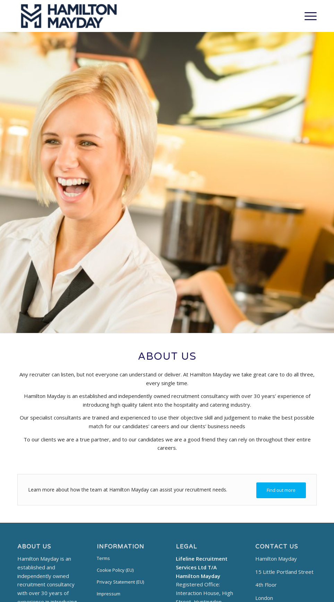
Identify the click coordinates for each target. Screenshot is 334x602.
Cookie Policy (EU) (115, 570)
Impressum (108, 594)
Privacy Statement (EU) (120, 582)
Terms (103, 558)
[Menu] (307, 16)
